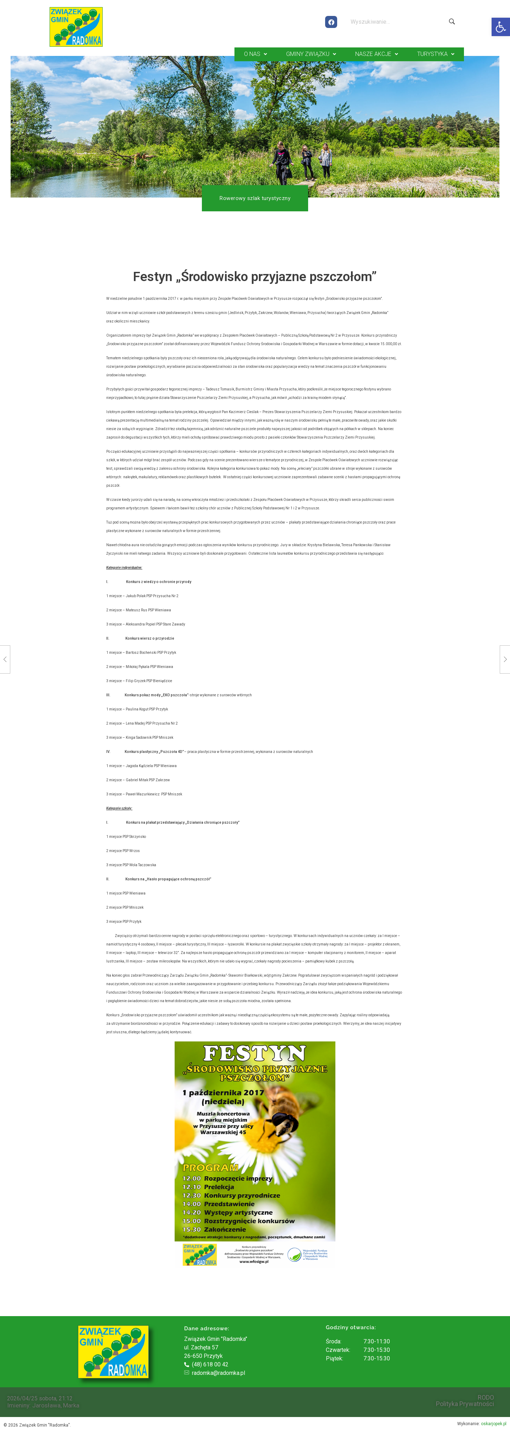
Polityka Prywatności (465, 1403)
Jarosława (46, 1404)
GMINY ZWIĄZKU (311, 53)
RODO (486, 1397)
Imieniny (18, 1404)
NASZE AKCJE (376, 53)
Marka (71, 1404)
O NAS (255, 53)
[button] (501, 27)
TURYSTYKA (435, 53)
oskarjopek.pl (493, 1423)
